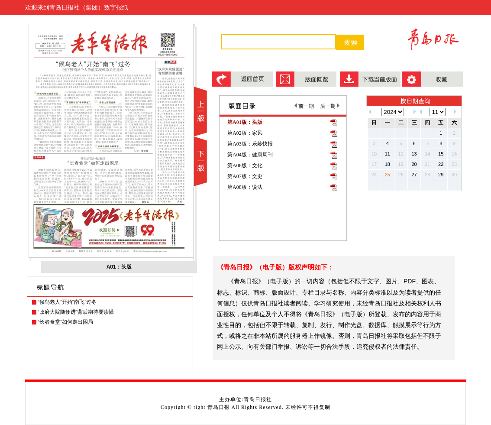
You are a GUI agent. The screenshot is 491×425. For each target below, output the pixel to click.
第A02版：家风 (244, 133)
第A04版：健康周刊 (250, 155)
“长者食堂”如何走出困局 (65, 322)
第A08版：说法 (244, 187)
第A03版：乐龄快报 (250, 144)
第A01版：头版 (244, 122)
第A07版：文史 (244, 176)
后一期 (329, 106)
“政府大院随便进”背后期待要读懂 (76, 312)
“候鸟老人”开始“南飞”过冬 (67, 302)
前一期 (304, 106)
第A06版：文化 (244, 165)
